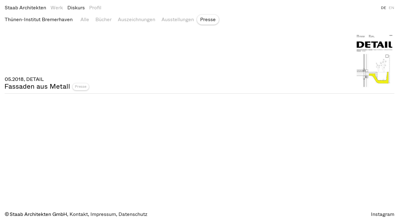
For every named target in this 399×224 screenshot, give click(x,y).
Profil (95, 7)
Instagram (382, 214)
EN (391, 8)
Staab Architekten (25, 7)
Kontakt (79, 214)
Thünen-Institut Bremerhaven (39, 19)
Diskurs (76, 7)
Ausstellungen (177, 19)
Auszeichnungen (136, 19)
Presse (208, 19)
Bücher (103, 19)
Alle (84, 19)
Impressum (103, 214)
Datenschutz (132, 214)
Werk (56, 7)
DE (383, 8)
